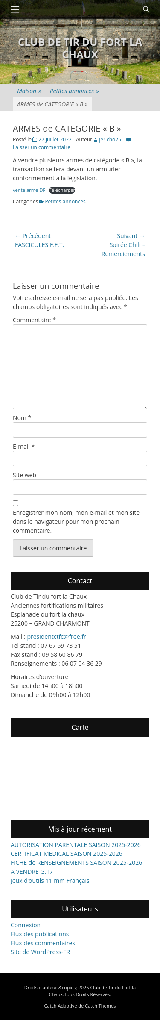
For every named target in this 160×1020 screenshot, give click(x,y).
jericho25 (110, 139)
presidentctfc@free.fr (56, 636)
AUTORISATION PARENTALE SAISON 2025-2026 (76, 845)
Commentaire (34, 320)
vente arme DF (29, 190)
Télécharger (62, 190)
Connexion (26, 925)
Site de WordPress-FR (40, 952)
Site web (24, 475)
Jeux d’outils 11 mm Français (50, 880)
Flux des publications (40, 934)
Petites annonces (74, 90)
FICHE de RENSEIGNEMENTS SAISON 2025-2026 (76, 862)
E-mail (24, 446)
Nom (22, 418)
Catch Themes (100, 1005)
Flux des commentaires (43, 943)
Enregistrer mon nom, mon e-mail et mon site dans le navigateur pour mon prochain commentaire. (76, 522)
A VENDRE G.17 (32, 871)
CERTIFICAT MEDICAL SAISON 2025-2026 (66, 854)
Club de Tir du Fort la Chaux (80, 48)
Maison (29, 90)
